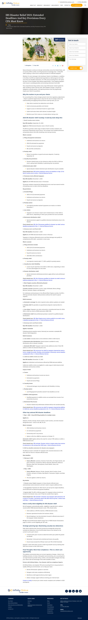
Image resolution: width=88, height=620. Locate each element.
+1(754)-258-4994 (81, 2)
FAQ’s (61, 5)
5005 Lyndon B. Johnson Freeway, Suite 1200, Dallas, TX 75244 (71, 601)
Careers (10, 606)
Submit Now (76, 68)
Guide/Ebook (50, 608)
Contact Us (67, 5)
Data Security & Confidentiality (15, 604)
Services (39, 5)
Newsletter (49, 604)
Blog (9, 25)
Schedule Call (76, 5)
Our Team (10, 600)
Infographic (50, 610)
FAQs (29, 602)
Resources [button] (47, 5)
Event (48, 602)
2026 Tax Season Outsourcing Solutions (35, 605)
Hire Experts (54, 5)
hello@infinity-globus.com (66, 2)
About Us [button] (32, 5)
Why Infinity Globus (13, 602)
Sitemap (80, 618)
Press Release (50, 606)
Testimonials (50, 612)
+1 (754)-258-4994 (64, 606)
